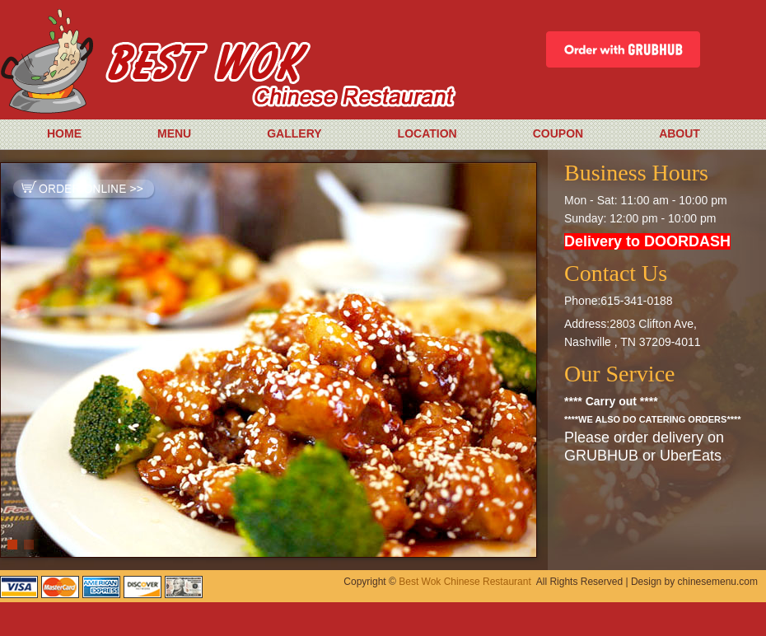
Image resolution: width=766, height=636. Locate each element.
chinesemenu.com (718, 581)
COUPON (558, 133)
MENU (174, 133)
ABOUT (679, 133)
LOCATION (427, 133)
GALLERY (294, 133)
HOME (64, 133)
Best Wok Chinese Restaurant (465, 581)
